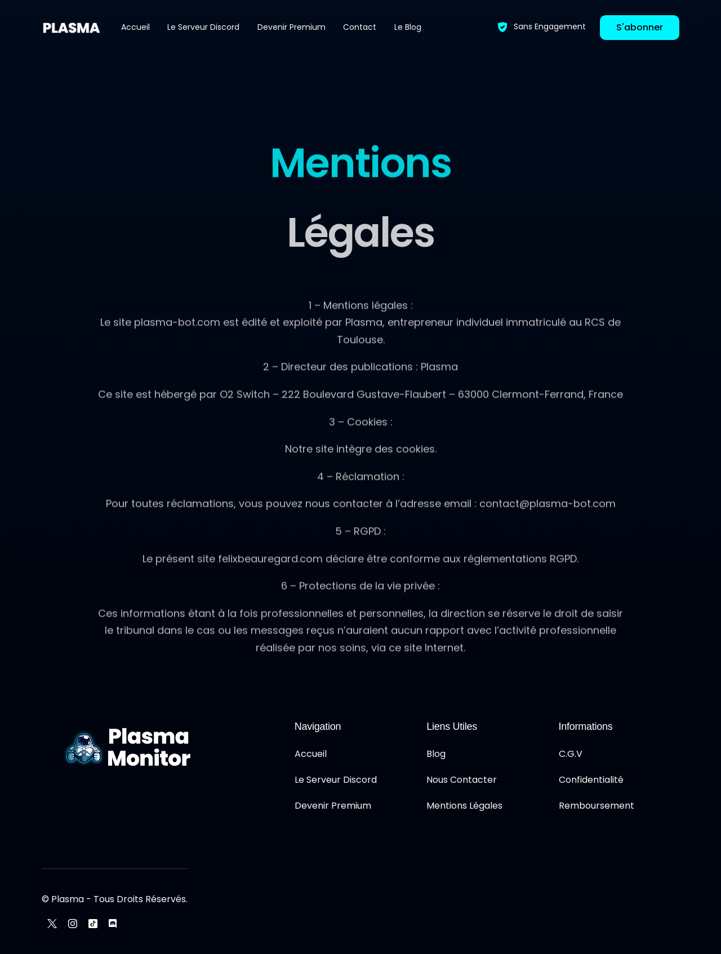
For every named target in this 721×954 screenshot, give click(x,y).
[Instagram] (73, 923)
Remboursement (596, 805)
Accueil (311, 753)
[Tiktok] (93, 923)
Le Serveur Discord (336, 779)
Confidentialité (591, 779)
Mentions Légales (464, 805)
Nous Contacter (461, 779)
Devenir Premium (333, 805)
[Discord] (112, 923)
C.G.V (570, 753)
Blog (436, 753)
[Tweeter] (52, 923)
